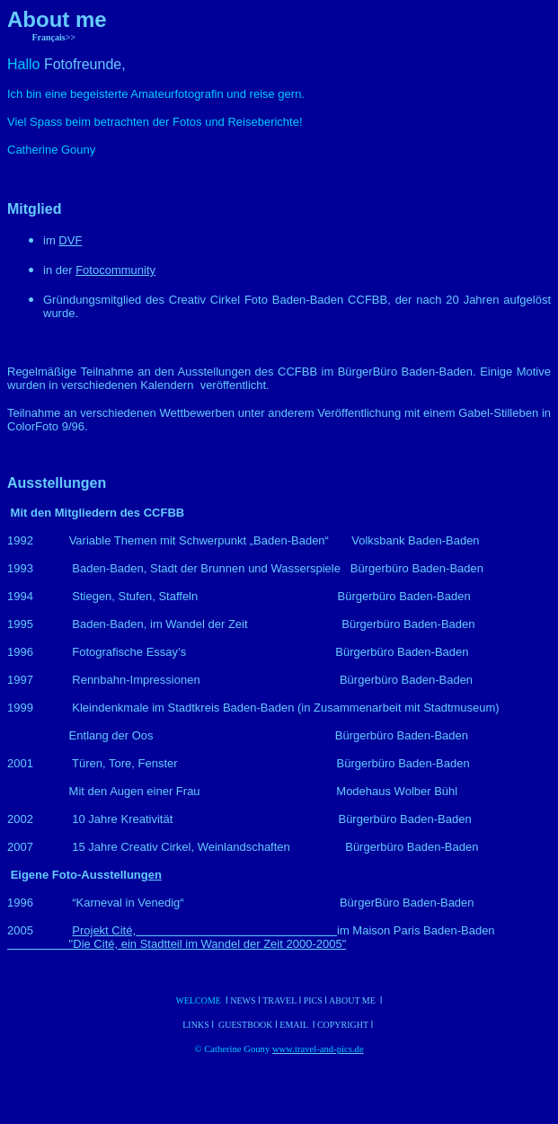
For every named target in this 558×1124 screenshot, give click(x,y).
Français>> (54, 37)
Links (196, 1025)
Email (294, 1025)
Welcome (198, 1000)
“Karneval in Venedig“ (110, 902)
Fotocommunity (115, 270)
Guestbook (245, 1025)
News (242, 1000)
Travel (280, 1000)
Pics (313, 1000)
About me (352, 1000)
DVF (70, 240)
